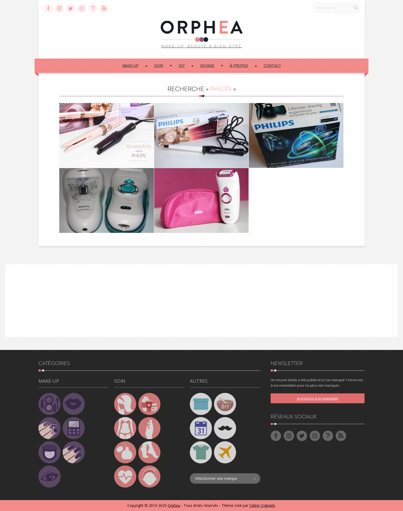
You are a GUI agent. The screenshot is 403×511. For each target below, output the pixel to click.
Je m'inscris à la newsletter (318, 398)
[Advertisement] (202, 300)
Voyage (207, 65)
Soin (158, 65)
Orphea (174, 505)
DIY (182, 65)
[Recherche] (355, 7)
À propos (239, 65)
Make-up (130, 65)
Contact (272, 65)
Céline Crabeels (262, 505)
